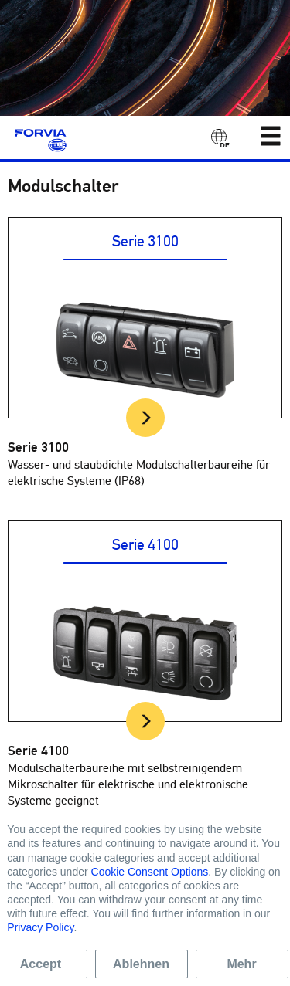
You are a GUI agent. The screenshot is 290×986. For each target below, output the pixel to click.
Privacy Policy (40, 927)
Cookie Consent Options (150, 872)
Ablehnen (141, 964)
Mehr (241, 964)
